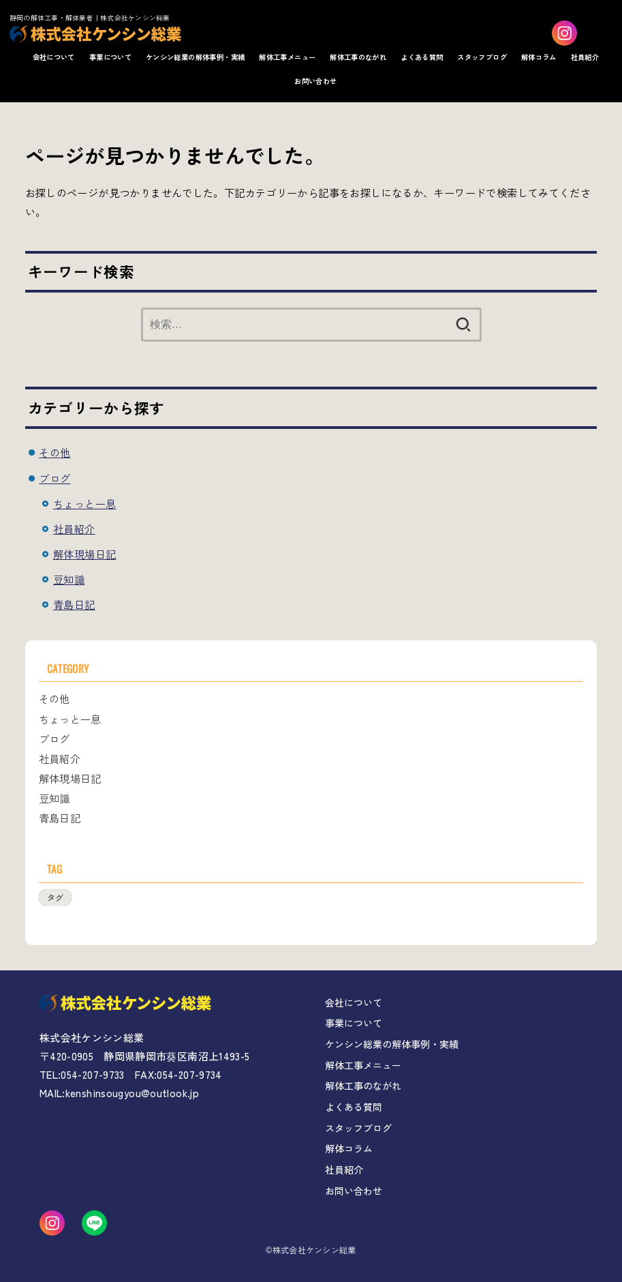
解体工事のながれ (358, 57)
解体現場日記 (84, 553)
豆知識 (68, 578)
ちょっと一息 (84, 503)
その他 (54, 452)
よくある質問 (422, 57)
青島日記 (74, 604)
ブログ (54, 478)
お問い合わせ (315, 81)
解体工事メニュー (287, 57)
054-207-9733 (93, 1074)
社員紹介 (585, 57)
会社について (54, 57)
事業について (110, 57)
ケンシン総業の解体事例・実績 (195, 57)
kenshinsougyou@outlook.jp (132, 1093)
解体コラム (539, 57)
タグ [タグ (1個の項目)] (55, 897)
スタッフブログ (482, 57)
